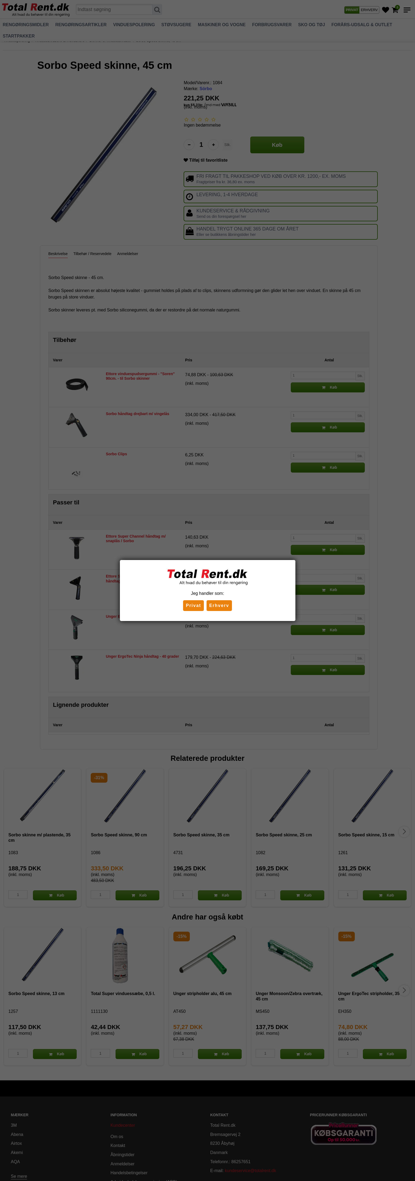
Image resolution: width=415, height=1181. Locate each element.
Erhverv (219, 605)
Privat (193, 605)
